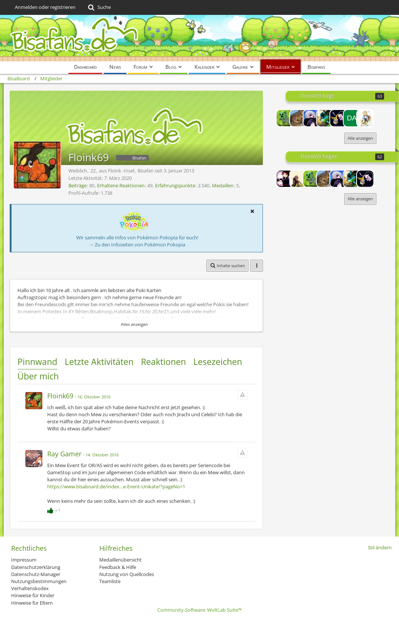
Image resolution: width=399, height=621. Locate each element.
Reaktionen (163, 362)
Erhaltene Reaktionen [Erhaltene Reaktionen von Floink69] (121, 185)
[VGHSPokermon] (325, 118)
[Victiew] (338, 118)
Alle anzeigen (360, 138)
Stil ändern (380, 547)
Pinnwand (37, 362)
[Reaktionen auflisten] (54, 509)
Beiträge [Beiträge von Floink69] (77, 185)
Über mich (38, 376)
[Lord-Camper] (285, 179)
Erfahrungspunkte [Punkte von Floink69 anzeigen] (175, 185)
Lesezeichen (217, 362)
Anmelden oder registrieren (45, 7)
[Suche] (98, 7)
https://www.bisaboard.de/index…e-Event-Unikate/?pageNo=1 (116, 486)
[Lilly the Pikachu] (365, 118)
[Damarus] (352, 118)
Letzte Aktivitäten (99, 362)
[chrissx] (285, 118)
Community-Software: (199, 610)
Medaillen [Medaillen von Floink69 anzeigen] (223, 185)
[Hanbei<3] (298, 179)
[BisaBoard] (199, 38)
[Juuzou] (312, 118)
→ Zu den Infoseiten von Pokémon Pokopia (137, 244)
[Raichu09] (298, 118)
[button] (252, 211)
